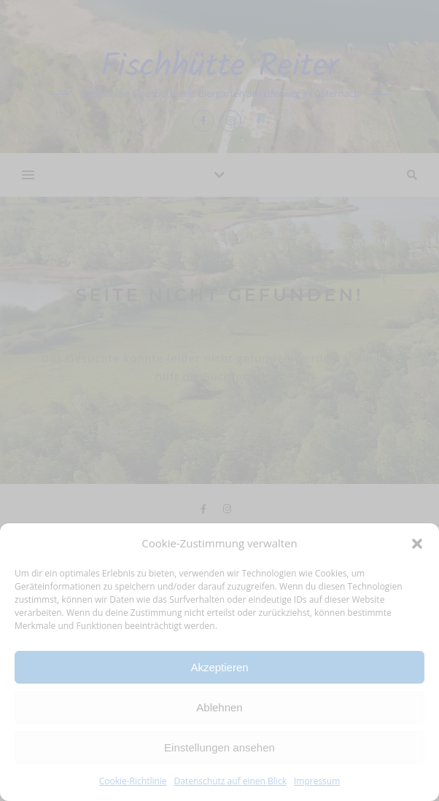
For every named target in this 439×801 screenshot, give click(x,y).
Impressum (317, 781)
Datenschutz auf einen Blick (230, 781)
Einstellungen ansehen (219, 747)
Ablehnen (219, 707)
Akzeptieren (219, 667)
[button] (417, 543)
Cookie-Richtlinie (133, 781)
